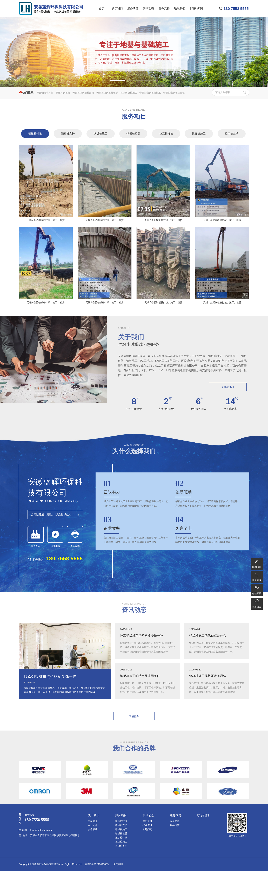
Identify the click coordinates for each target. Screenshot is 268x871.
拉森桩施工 (199, 133)
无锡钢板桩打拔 (45, 92)
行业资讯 (147, 825)
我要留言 (174, 825)
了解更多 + (227, 387)
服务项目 (132, 8)
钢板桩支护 (68, 133)
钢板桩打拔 (35, 133)
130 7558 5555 (236, 8)
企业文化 (92, 825)
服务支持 (164, 8)
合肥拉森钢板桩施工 (150, 92)
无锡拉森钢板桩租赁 (107, 92)
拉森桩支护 (231, 133)
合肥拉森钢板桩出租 (174, 92)
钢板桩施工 (100, 133)
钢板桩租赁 (133, 133)
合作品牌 (92, 829)
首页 (101, 8)
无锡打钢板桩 (63, 92)
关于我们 (117, 8)
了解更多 (134, 716)
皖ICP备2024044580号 (97, 864)
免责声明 (117, 864)
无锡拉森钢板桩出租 (83, 92)
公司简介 (92, 821)
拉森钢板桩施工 (128, 92)
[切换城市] (196, 8)
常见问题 (147, 829)
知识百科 (147, 821)
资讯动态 (148, 8)
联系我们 (179, 8)
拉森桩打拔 (166, 133)
